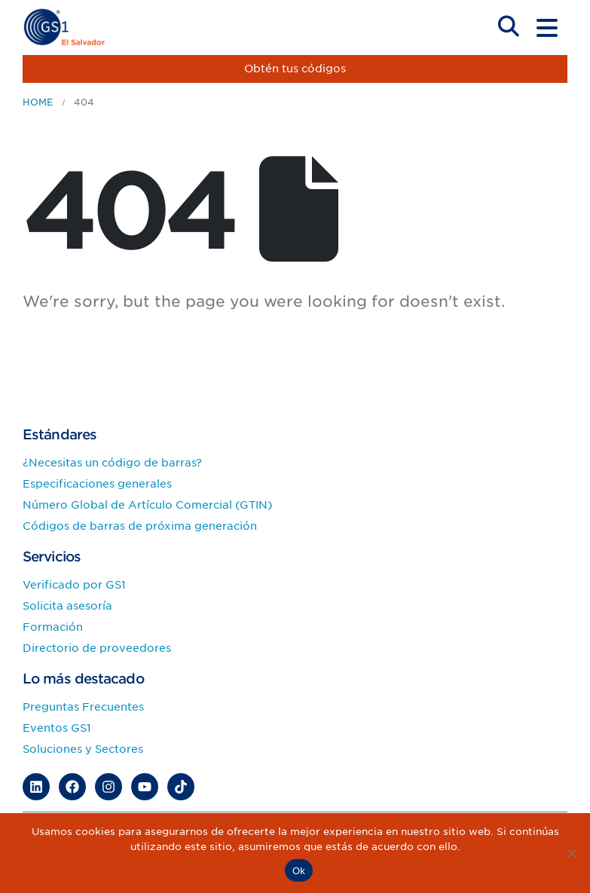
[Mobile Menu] (547, 28)
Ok (298, 870)
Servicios (52, 556)
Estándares (59, 434)
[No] (571, 853)
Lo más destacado (83, 679)
